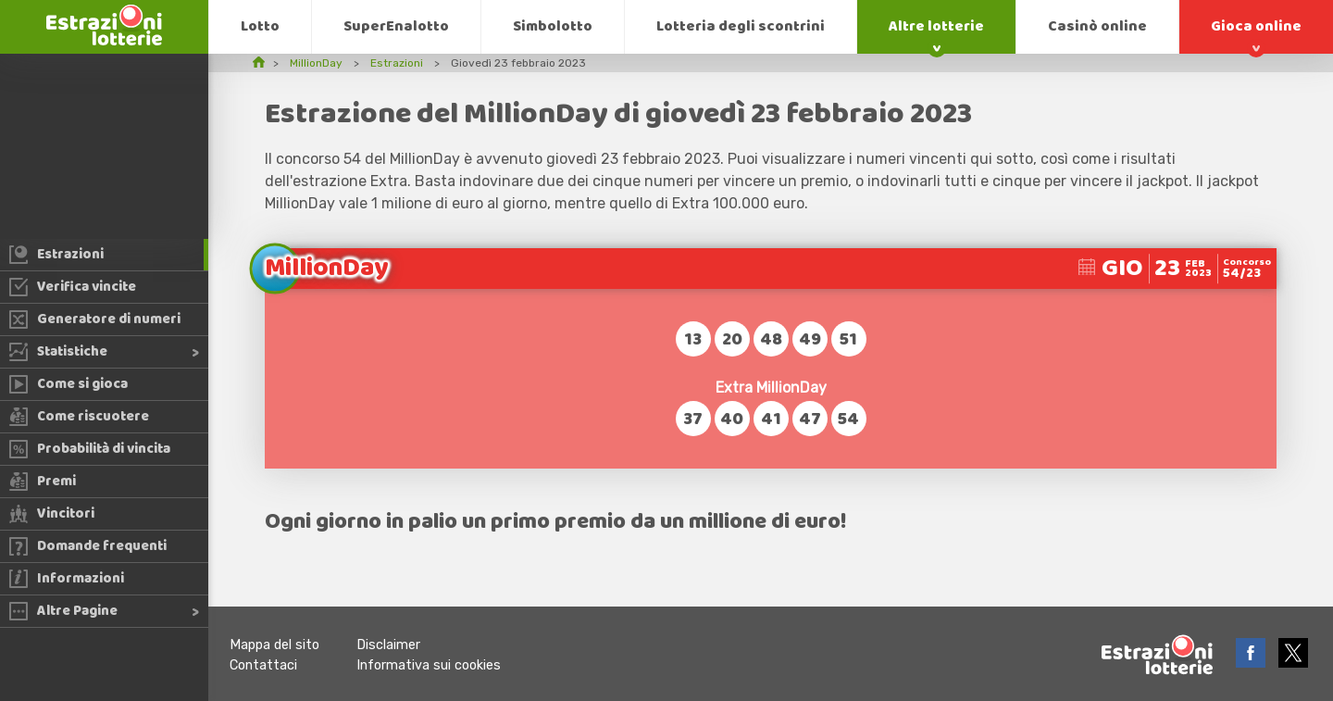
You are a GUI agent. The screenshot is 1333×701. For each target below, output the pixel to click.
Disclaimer (388, 645)
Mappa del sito (274, 645)
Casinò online (1097, 26)
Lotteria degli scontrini (740, 26)
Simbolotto (552, 26)
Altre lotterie (936, 26)
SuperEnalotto (396, 26)
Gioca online (1256, 26)
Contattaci (263, 665)
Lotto (260, 26)
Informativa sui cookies (428, 665)
